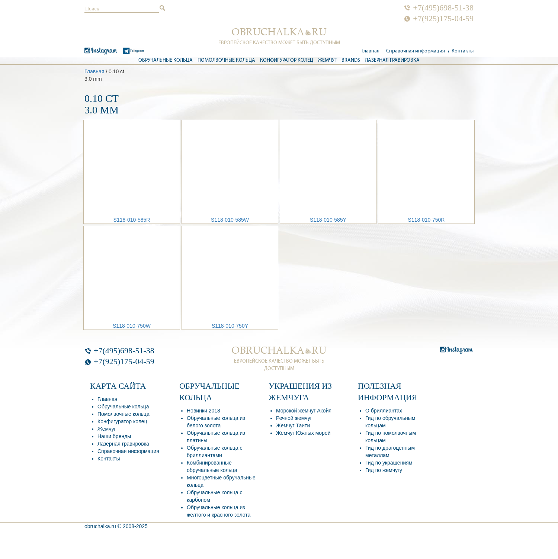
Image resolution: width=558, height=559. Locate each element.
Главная (370, 51)
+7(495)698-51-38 (443, 8)
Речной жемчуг (294, 418)
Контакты (463, 51)
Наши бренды (114, 436)
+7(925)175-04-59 (443, 19)
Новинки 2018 (203, 411)
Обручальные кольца (165, 60)
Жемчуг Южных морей (303, 433)
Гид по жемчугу (383, 470)
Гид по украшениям (388, 463)
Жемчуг (327, 60)
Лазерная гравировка (392, 60)
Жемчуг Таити (293, 425)
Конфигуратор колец (286, 60)
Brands (350, 60)
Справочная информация (415, 51)
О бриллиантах (383, 411)
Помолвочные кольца (226, 60)
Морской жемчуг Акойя (303, 411)
